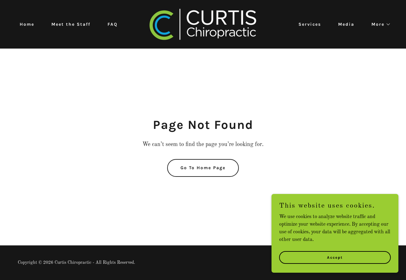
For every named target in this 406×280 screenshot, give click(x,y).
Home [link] (27, 24)
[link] (203, 24)
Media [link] (346, 24)
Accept (335, 261)
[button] (379, 24)
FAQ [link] (113, 24)
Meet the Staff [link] (70, 24)
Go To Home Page (203, 167)
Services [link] (309, 24)
